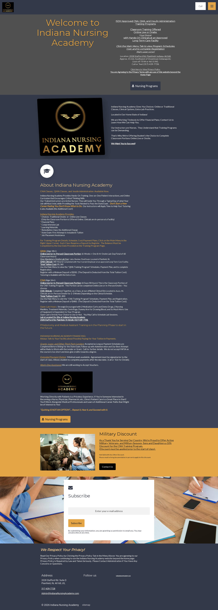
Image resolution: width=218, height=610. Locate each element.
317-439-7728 (48, 588)
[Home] (8, 7)
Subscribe (79, 497)
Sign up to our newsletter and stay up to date (89, 503)
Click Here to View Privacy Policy (145, 69)
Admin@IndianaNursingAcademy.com (60, 593)
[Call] (200, 6)
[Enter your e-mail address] (109, 511)
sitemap (86, 605)
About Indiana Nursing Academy (76, 186)
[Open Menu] (212, 6)
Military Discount (118, 435)
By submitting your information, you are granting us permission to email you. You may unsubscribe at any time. (104, 531)
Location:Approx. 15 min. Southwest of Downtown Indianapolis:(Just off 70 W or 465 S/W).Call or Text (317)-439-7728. (145, 65)
